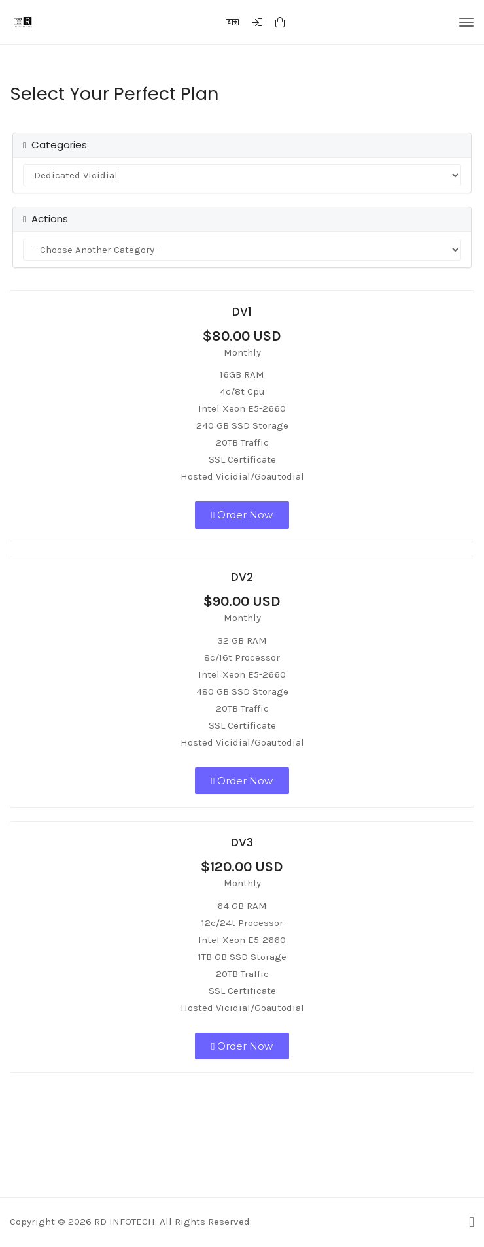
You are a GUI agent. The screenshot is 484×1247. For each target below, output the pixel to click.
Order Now (242, 514)
